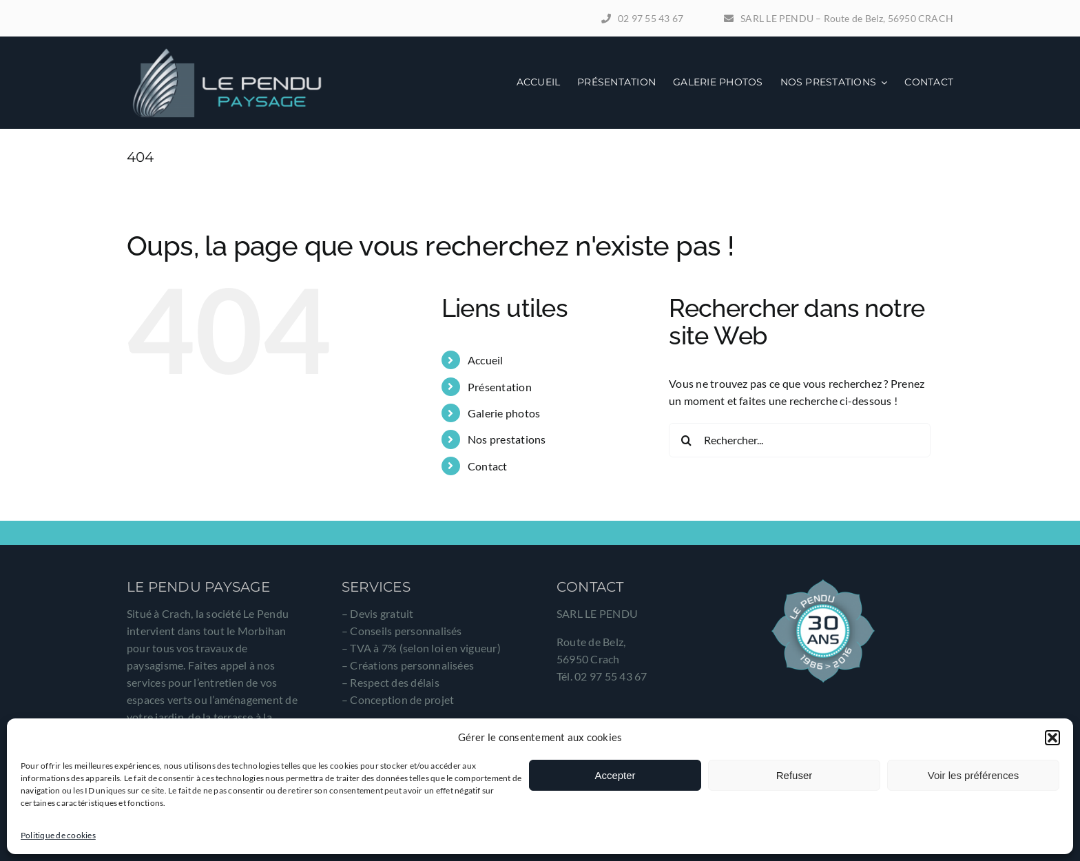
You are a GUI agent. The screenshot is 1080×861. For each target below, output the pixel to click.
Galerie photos (504, 412)
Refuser (794, 775)
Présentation (500, 386)
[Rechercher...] (800, 440)
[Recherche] (686, 440)
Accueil (485, 359)
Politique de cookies (58, 835)
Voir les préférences (973, 775)
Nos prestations (507, 439)
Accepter (614, 775)
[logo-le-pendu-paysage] (226, 52)
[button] (1052, 738)
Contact (488, 466)
